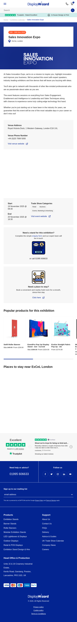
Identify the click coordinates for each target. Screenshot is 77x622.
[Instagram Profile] (58, 474)
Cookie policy (38, 610)
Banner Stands (10, 524)
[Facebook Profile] (45, 474)
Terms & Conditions (38, 614)
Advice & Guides (49, 536)
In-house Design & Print (58, 15)
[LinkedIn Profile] (64, 474)
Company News (49, 545)
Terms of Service (51, 500)
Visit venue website (16, 144)
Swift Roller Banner (12, 344)
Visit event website (39, 216)
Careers (45, 549)
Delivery (45, 532)
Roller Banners (10, 528)
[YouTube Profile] (70, 474)
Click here (36, 298)
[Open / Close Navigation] (7, 4)
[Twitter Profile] (51, 474)
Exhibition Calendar (17, 20)
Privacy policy (38, 607)
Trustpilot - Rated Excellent (21, 15)
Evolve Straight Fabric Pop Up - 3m (60, 345)
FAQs (44, 528)
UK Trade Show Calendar (53, 541)
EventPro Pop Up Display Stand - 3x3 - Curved (38, 345)
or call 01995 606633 (38, 259)
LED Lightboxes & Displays (15, 536)
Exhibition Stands (11, 519)
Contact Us (47, 524)
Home (6, 20)
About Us (46, 519)
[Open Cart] (72, 4)
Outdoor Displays (11, 541)
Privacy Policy (39, 500)
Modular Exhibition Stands (15, 532)
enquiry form (37, 236)
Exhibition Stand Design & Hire (17, 549)
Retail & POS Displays (13, 545)
